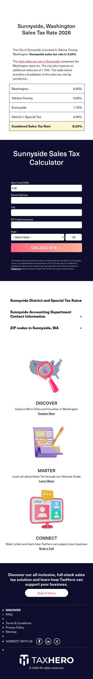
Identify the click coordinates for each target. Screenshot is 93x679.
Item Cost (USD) (20, 182)
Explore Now (46, 413)
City (13, 207)
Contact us (16, 268)
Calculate (44, 247)
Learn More (46, 481)
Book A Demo (47, 593)
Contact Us (69, 6)
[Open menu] (86, 6)
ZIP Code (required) (22, 219)
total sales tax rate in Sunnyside (39, 61)
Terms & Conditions (18, 623)
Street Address (19, 195)
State (14, 231)
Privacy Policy (15, 627)
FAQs (9, 614)
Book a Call (46, 548)
